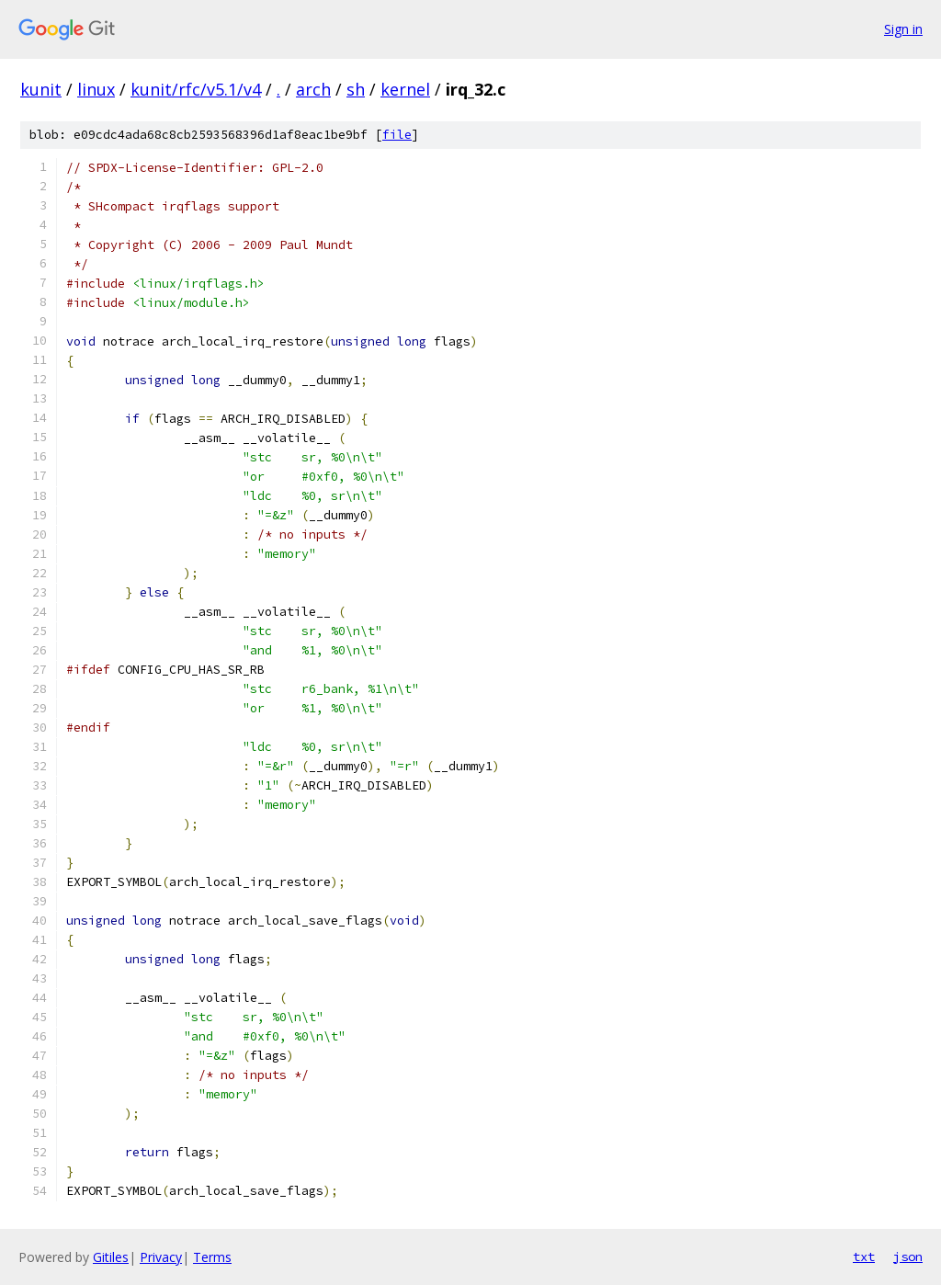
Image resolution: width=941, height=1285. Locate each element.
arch (313, 89)
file (397, 134)
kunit (41, 89)
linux (96, 89)
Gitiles (111, 1257)
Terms (212, 1257)
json (908, 1256)
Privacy (161, 1257)
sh (355, 89)
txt (864, 1256)
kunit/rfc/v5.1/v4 (195, 89)
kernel (405, 89)
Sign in (903, 29)
